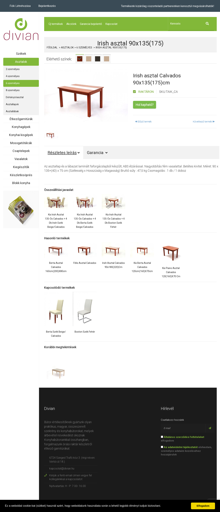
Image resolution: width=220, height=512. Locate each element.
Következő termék (203, 121)
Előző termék (143, 121)
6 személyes (13, 83)
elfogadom (182, 439)
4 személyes (13, 76)
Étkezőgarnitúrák (21, 119)
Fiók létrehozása (20, 6)
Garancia (97, 152)
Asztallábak (12, 111)
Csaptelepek (21, 151)
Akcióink (71, 24)
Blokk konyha (21, 183)
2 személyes (13, 69)
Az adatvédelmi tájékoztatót (181, 447)
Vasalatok (21, 159)
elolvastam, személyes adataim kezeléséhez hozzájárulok (186, 451)
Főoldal (52, 47)
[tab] (79, 58)
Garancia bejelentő (91, 24)
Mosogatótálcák (21, 143)
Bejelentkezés (47, 6)
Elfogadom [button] (203, 505)
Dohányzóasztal (15, 97)
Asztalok (21, 61)
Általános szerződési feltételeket (184, 437)
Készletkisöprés (21, 175)
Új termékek (56, 24)
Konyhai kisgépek (21, 135)
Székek (21, 53)
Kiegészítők (21, 167)
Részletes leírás (64, 152)
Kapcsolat (111, 24)
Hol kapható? (144, 105)
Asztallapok (12, 104)
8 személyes (13, 90)
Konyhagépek (21, 127)
